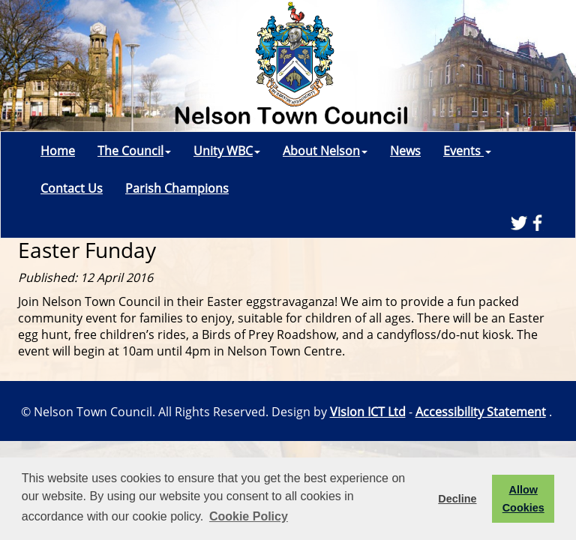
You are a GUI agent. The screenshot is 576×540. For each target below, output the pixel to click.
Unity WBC (227, 150)
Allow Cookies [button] (523, 499)
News (405, 150)
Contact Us (71, 188)
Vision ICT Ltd (368, 412)
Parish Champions (177, 188)
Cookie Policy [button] (248, 516)
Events (467, 150)
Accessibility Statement (481, 412)
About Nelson (325, 150)
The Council (134, 150)
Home (57, 150)
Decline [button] (457, 499)
